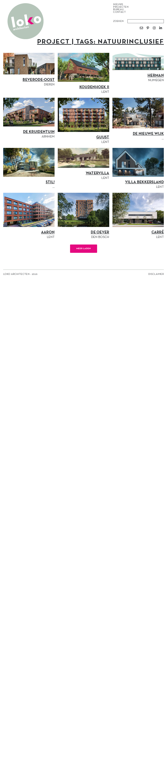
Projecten (121, 7)
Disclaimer (156, 274)
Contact (119, 12)
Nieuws (119, 4)
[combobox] (145, 21)
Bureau (119, 9)
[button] (83, 249)
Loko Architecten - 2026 (20, 274)
